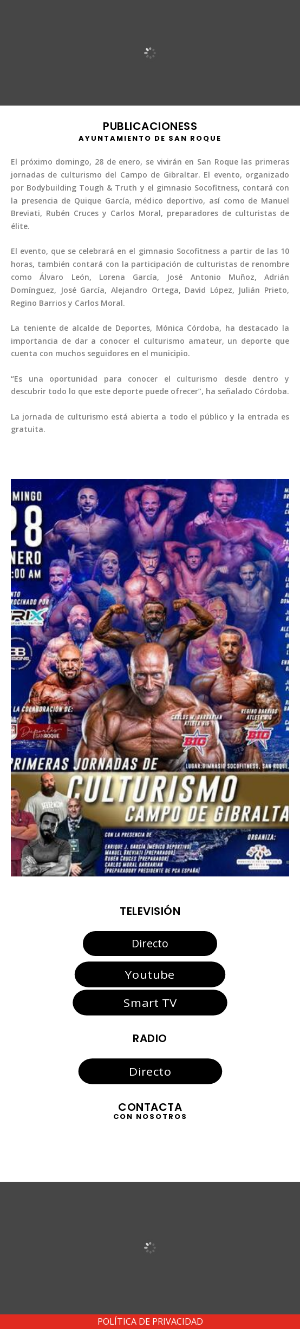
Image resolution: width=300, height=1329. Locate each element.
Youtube (149, 973)
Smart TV (150, 1002)
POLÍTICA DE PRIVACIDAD (150, 1321)
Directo (150, 943)
